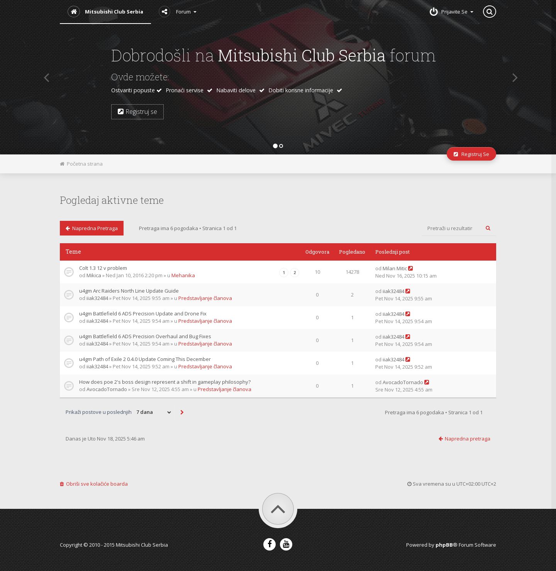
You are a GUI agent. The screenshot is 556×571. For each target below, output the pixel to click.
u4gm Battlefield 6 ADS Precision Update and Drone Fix (143, 313)
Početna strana (81, 163)
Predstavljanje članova (205, 298)
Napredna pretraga (92, 228)
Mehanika (183, 275)
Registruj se (471, 154)
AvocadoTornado (106, 389)
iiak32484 (97, 298)
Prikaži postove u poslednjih (119, 412)
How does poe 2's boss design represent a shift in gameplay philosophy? (165, 381)
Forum (178, 11)
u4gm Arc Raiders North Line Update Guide (129, 290)
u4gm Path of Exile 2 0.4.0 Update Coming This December (145, 359)
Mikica (93, 275)
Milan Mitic (395, 268)
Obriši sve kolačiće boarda (94, 483)
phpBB (444, 544)
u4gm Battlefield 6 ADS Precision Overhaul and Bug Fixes (145, 336)
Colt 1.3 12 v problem (103, 267)
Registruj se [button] (137, 111)
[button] (43, 77)
